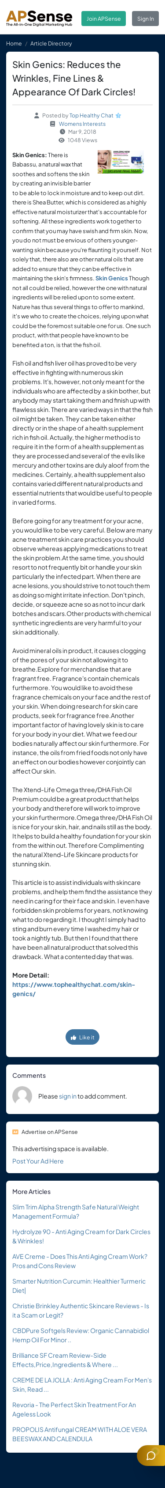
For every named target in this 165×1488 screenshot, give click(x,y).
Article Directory (51, 43)
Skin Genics (111, 278)
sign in (68, 1096)
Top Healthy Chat (92, 115)
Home (14, 43)
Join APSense (104, 18)
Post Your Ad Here (38, 1161)
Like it (83, 1037)
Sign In (145, 18)
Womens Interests (82, 123)
